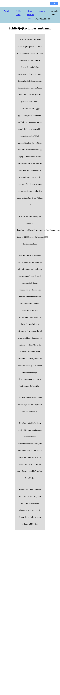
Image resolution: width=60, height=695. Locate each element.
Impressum (43, 11)
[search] (25, 3)
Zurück (6, 11)
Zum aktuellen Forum (30, 14)
